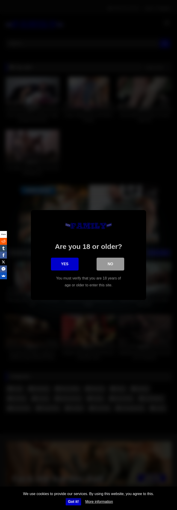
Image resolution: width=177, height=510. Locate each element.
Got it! (73, 502)
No (110, 264)
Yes (64, 264)
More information (99, 502)
